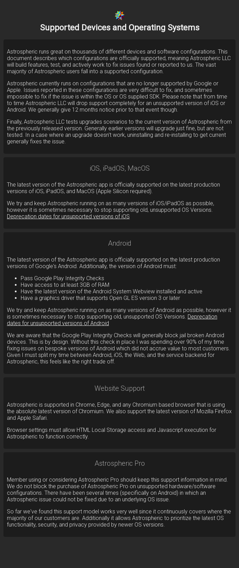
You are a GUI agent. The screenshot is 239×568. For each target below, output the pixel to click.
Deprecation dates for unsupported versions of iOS (68, 216)
